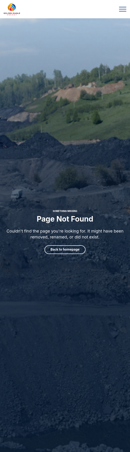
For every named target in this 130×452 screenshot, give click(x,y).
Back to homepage (65, 249)
